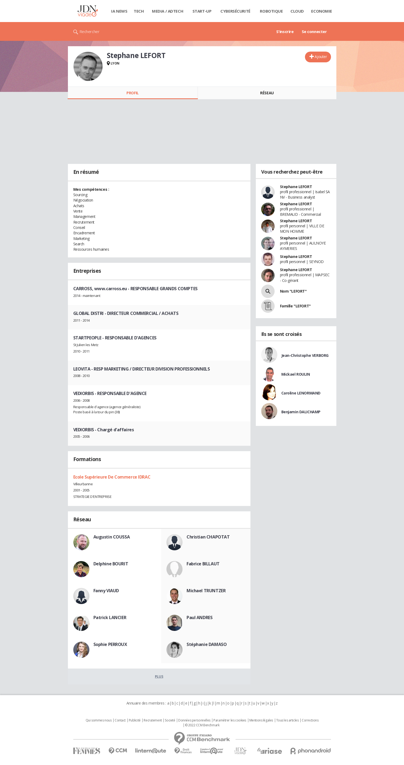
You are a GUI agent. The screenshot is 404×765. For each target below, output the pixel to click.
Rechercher (89, 31)
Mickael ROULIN (295, 374)
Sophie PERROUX (110, 644)
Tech (139, 11)
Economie (321, 11)
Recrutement (153, 720)
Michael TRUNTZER (206, 591)
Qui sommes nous (99, 720)
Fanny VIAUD (106, 591)
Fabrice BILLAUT (203, 564)
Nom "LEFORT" (293, 291)
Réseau (267, 92)
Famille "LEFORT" (295, 305)
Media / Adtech (167, 11)
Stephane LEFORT (296, 186)
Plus (159, 676)
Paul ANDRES (199, 617)
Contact (120, 720)
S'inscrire (285, 31)
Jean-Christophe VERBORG (305, 355)
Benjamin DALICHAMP (301, 411)
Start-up (202, 11)
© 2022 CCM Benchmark (202, 725)
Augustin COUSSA (111, 537)
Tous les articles (287, 720)
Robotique (271, 11)
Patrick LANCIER (109, 617)
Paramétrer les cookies (229, 720)
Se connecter (314, 31)
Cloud (297, 11)
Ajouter (321, 56)
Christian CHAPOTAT (208, 537)
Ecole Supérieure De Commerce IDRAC (112, 477)
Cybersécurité (235, 11)
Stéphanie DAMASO (207, 644)
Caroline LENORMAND (301, 393)
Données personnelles (194, 720)
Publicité (135, 720)
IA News (119, 11)
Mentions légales (261, 720)
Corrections (310, 720)
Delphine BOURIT (110, 564)
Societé (170, 720)
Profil (132, 92)
